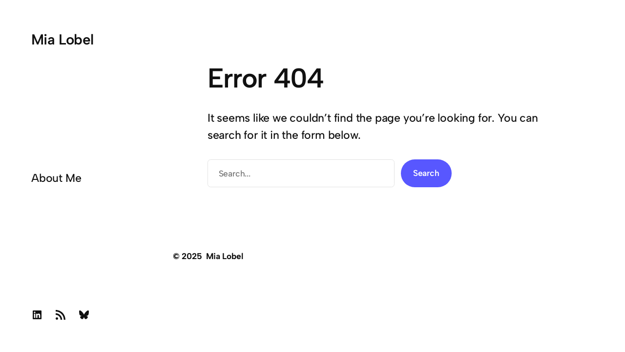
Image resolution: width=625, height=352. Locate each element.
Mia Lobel (62, 39)
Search (426, 173)
